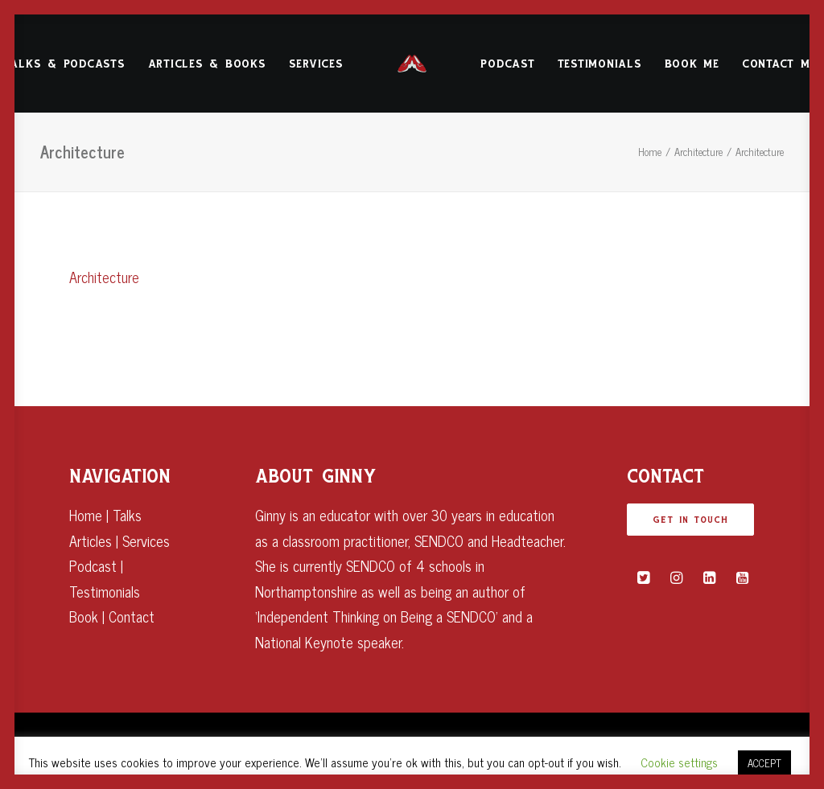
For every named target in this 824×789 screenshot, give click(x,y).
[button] (643, 577)
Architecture (698, 151)
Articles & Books (207, 64)
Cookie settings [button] (679, 762)
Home (649, 151)
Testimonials (600, 64)
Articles (90, 540)
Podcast (507, 64)
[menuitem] (207, 63)
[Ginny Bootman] (412, 63)
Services (316, 64)
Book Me (692, 64)
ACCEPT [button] (764, 762)
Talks (127, 515)
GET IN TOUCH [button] (690, 519)
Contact (131, 616)
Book (83, 616)
